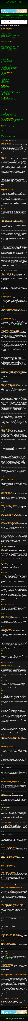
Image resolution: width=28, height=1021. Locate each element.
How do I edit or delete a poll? (6, 61)
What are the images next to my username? (9, 48)
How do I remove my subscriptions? (7, 122)
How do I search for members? (6, 114)
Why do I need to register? (5, 29)
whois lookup (4, 980)
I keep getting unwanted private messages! (8, 99)
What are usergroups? (5, 88)
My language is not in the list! (6, 47)
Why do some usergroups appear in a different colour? (11, 92)
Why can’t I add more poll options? (7, 60)
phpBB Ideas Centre (5, 967)
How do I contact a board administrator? (8, 136)
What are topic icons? (5, 82)
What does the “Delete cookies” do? (7, 38)
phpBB (17, 324)
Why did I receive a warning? (6, 65)
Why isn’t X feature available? (6, 132)
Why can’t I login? (4, 34)
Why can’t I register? (4, 32)
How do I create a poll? (5, 59)
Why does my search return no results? (8, 112)
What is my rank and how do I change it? (8, 50)
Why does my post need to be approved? (8, 68)
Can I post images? (4, 76)
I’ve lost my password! (5, 36)
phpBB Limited (7, 956)
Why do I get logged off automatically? (8, 37)
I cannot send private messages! (7, 98)
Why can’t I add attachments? (6, 63)
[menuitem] (5, 15)
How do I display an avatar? (6, 49)
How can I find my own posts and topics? (8, 115)
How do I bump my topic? (5, 69)
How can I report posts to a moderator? (8, 66)
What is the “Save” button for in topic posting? (9, 67)
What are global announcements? (7, 78)
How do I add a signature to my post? (7, 58)
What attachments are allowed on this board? (9, 126)
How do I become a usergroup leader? (8, 91)
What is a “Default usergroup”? (6, 93)
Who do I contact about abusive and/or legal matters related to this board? (13, 135)
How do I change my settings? (6, 42)
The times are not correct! (5, 45)
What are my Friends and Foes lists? (7, 105)
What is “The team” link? (5, 94)
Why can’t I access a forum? (6, 62)
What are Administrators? (5, 86)
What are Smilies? (4, 75)
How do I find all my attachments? (7, 127)
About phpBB (10, 958)
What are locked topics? (5, 81)
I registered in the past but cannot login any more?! (10, 35)
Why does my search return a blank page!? (8, 113)
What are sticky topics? (5, 80)
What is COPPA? (4, 30)
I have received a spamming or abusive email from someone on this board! (13, 101)
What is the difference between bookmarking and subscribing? (12, 119)
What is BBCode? (4, 73)
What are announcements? (6, 79)
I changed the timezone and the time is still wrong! (10, 46)
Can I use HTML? (4, 74)
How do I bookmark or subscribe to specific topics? (10, 120)
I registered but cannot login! (6, 33)
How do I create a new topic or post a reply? (9, 55)
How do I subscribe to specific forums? (8, 121)
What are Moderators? (5, 87)
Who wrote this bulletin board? (6, 131)
